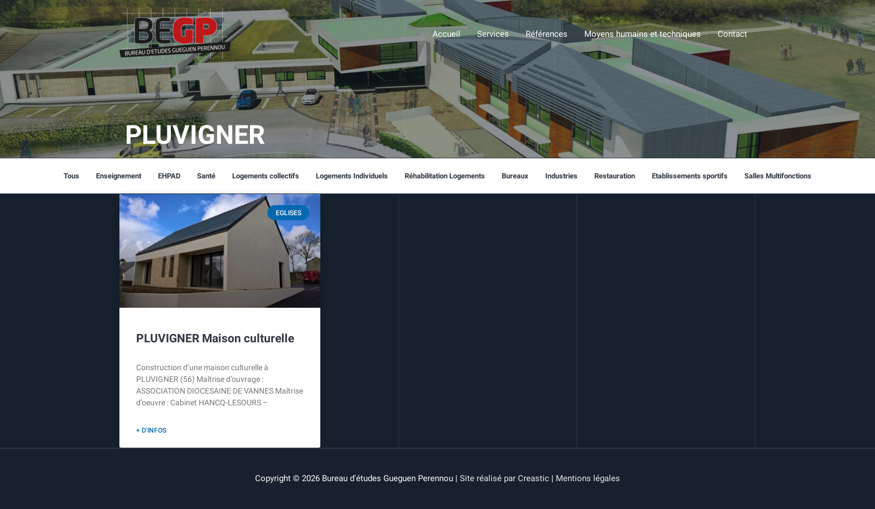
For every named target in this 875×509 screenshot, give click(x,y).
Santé (206, 176)
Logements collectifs (265, 176)
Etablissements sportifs (690, 176)
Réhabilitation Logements (445, 176)
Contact (732, 34)
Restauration (614, 176)
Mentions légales (588, 478)
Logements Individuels (352, 176)
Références (547, 34)
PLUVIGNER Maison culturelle (215, 338)
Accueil (446, 34)
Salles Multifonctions (777, 176)
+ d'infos (151, 430)
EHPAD (169, 176)
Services (493, 34)
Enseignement (118, 176)
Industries (561, 176)
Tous (71, 176)
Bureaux (515, 176)
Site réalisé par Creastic (504, 478)
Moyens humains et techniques (642, 34)
